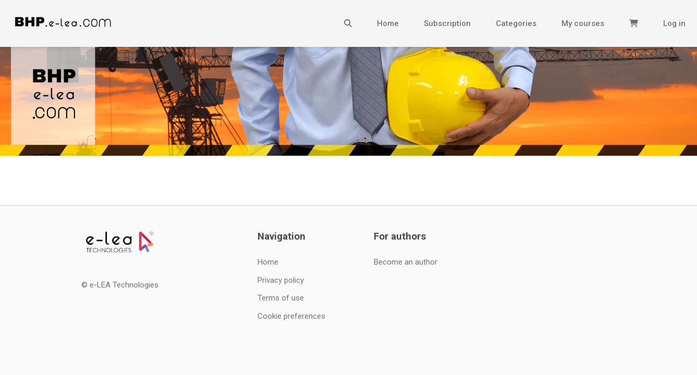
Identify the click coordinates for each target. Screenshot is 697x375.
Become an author (405, 262)
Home (388, 23)
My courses (582, 23)
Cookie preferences (291, 316)
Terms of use (281, 298)
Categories (516, 23)
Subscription (447, 23)
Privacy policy (281, 280)
